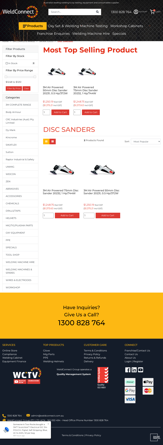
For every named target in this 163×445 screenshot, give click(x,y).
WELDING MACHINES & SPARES (19, 271)
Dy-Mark (10, 130)
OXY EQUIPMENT (15, 232)
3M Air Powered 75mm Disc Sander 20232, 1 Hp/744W (85, 90)
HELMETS (11, 218)
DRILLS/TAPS (13, 210)
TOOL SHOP (12, 254)
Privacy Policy (92, 354)
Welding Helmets (53, 361)
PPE (8, 240)
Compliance (9, 354)
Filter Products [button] (15, 49)
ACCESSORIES (14, 196)
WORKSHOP (13, 287)
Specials (119, 34)
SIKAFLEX (11, 144)
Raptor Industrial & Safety (20, 159)
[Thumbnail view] (46, 141)
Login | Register (134, 361)
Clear (26, 88)
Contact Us (131, 354)
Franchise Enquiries (53, 34)
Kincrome (11, 137)
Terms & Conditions (95, 350)
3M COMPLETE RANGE (18, 104)
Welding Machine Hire (91, 34)
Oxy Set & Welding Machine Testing (78, 26)
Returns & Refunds (95, 357)
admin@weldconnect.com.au (47, 415)
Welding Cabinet (12, 357)
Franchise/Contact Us (137, 350)
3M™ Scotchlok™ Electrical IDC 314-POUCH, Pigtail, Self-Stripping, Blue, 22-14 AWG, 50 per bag (30, 430)
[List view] (52, 141)
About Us (130, 357)
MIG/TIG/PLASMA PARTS (19, 225)
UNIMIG (10, 166)
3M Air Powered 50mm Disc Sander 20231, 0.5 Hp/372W (55, 90)
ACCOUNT (140, 12)
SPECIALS (11, 247)
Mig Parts (48, 354)
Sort (127, 141)
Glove (46, 350)
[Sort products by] (146, 141)
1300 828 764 (121, 12)
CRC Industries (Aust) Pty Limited (20, 121)
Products (33, 26)
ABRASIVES (12, 188)
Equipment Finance (14, 361)
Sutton (9, 152)
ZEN (8, 181)
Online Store (9, 350)
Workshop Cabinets (126, 26)
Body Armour (13, 112)
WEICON (11, 174)
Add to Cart (60, 112)
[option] (56, 87)
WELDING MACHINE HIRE (20, 262)
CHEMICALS (12, 203)
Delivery (88, 361)
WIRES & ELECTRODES (18, 280)
